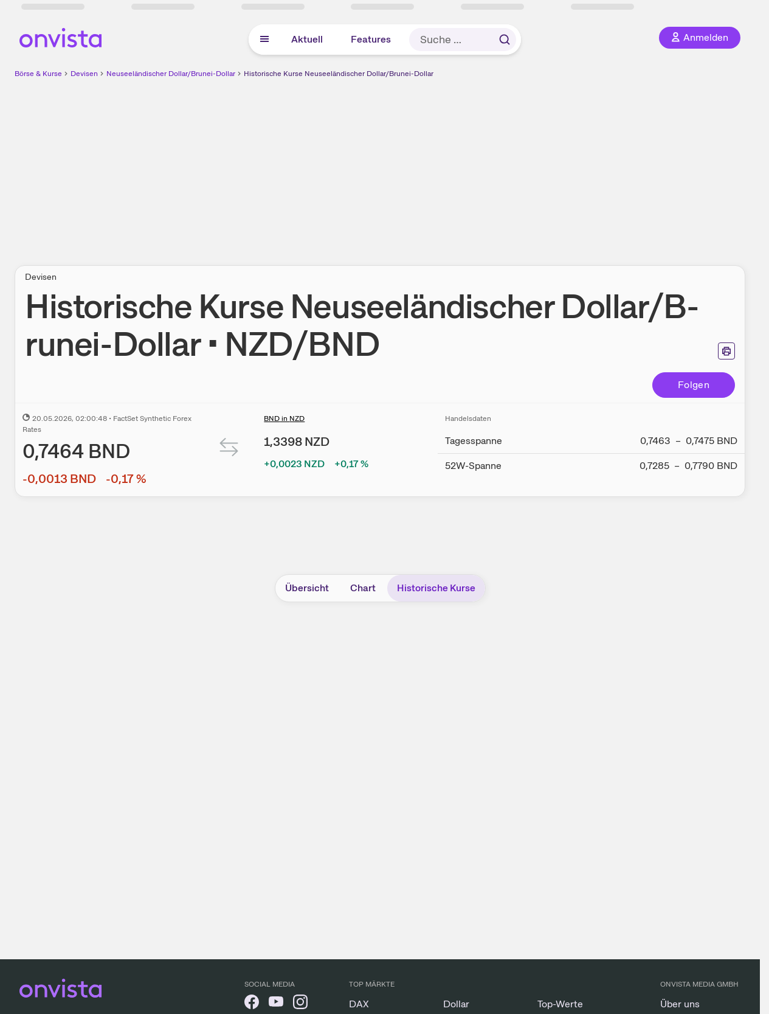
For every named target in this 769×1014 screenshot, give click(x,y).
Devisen (84, 73)
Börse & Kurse (38, 73)
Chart (363, 588)
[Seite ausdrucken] (726, 350)
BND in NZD (284, 418)
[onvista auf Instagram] (300, 1004)
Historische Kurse (436, 588)
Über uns (680, 1004)
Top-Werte (560, 1004)
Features (371, 39)
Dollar (456, 1004)
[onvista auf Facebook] (251, 1004)
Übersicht (307, 588)
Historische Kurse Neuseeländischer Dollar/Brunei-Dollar (338, 73)
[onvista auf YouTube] (276, 1004)
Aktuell (307, 39)
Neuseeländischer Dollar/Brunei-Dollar (170, 73)
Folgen (693, 384)
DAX (359, 1004)
